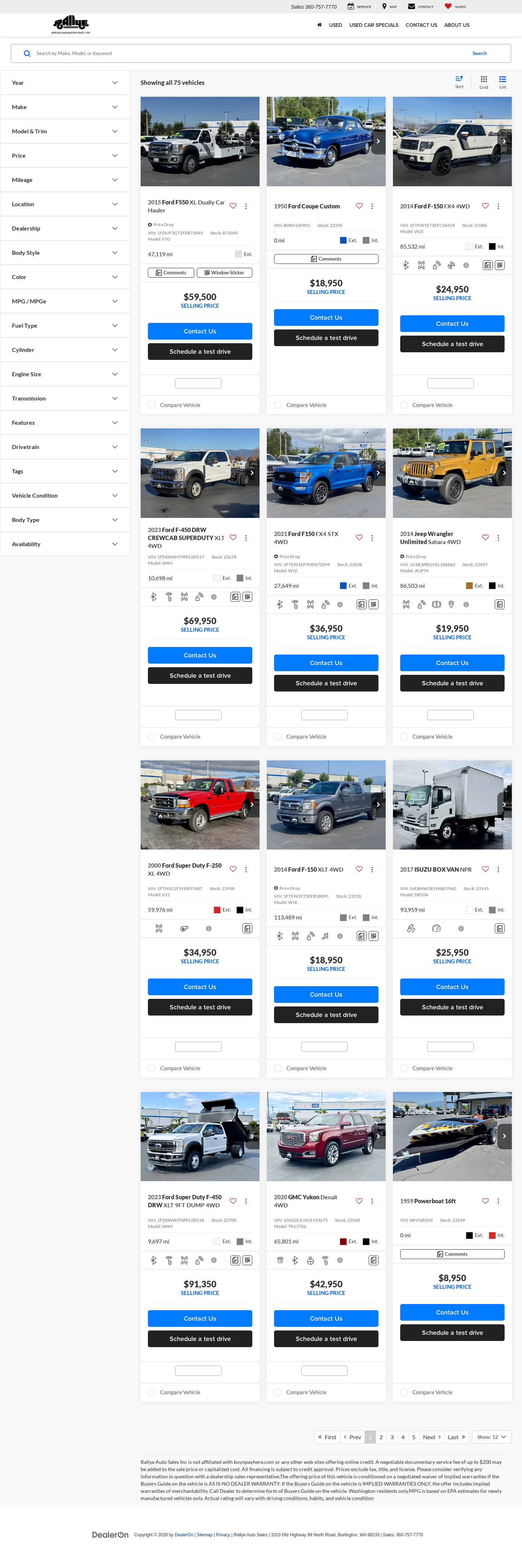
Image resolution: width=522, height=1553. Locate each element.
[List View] (503, 82)
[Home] (320, 25)
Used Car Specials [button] (373, 25)
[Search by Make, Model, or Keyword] (250, 53)
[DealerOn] (110, 1534)
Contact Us (421, 25)
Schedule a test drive (200, 351)
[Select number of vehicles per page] (492, 1437)
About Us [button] (456, 25)
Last (456, 1436)
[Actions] (246, 206)
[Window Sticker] (225, 273)
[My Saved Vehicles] (455, 7)
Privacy (223, 1534)
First (327, 1436)
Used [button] (335, 25)
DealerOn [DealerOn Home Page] (184, 1534)
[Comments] (171, 273)
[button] (252, 141)
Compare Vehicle (180, 405)
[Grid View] (482, 82)
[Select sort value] (461, 82)
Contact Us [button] (200, 331)
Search (480, 53)
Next (431, 1436)
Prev (352, 1436)
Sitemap (205, 1534)
